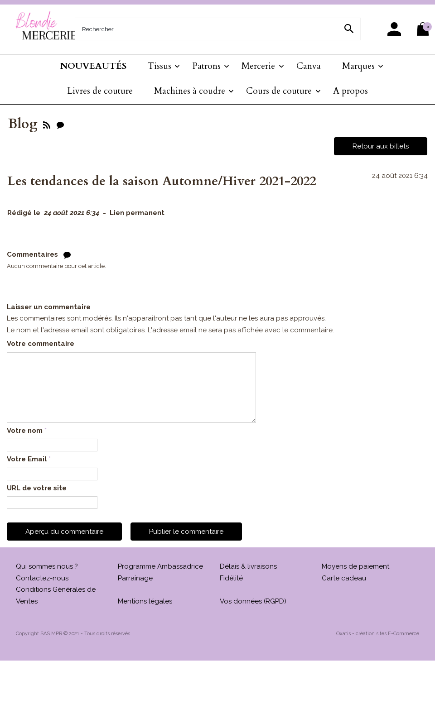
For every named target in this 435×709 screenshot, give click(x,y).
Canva (308, 66)
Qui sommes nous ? (47, 566)
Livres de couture (100, 91)
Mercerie (258, 66)
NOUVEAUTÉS (93, 66)
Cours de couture (279, 91)
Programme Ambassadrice (160, 566)
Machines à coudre (189, 91)
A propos (350, 91)
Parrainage (135, 578)
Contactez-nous (42, 578)
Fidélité (231, 578)
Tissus (159, 66)
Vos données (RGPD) (253, 601)
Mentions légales (145, 601)
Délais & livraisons (248, 566)
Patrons (207, 66)
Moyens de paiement (355, 566)
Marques (358, 66)
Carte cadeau (344, 578)
